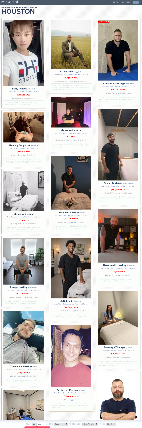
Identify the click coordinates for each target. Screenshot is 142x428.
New (122, 2)
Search (116, 2)
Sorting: (49, 424)
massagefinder (10, 2)
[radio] (34, 424)
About (128, 2)
